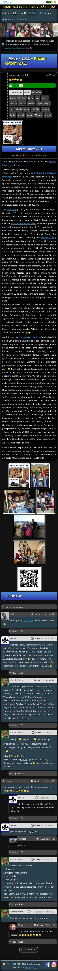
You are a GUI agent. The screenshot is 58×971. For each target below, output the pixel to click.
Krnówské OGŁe (29, 337)
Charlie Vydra (16, 92)
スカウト (11, 209)
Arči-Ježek (36, 92)
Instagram (54, 964)
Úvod (7, 13)
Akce (13, 58)
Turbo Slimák (16, 109)
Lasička (22, 103)
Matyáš (31, 103)
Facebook (47, 964)
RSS (7, 964)
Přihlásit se (7, 2)
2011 (25, 58)
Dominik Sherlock (18, 98)
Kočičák (13, 103)
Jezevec (45, 98)
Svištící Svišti (37, 173)
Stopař (47, 103)
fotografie (28, 620)
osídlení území (48, 237)
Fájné (30, 98)
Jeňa (38, 98)
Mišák (27, 92)
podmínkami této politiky (16, 47)
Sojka (39, 103)
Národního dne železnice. (23, 223)
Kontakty (9, 19)
